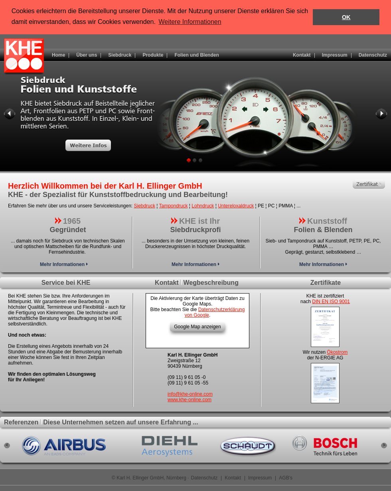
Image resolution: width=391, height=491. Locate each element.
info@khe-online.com (190, 394)
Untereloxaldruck (236, 206)
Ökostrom (337, 352)
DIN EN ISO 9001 (331, 301)
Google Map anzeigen (197, 326)
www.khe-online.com (189, 399)
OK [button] (346, 17)
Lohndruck (203, 206)
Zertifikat (369, 184)
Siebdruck (144, 206)
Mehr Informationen (64, 264)
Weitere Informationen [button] (190, 21)
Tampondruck (173, 206)
